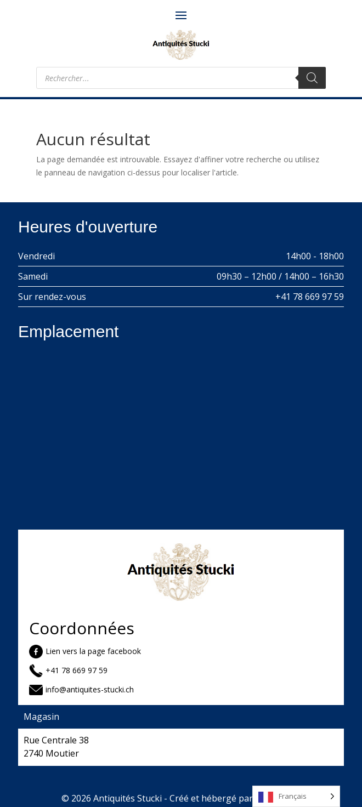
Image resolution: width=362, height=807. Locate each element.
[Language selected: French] (296, 796)
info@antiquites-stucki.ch (90, 689)
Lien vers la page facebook (93, 651)
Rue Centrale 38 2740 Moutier (56, 746)
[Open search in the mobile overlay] (181, 78)
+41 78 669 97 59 (309, 297)
